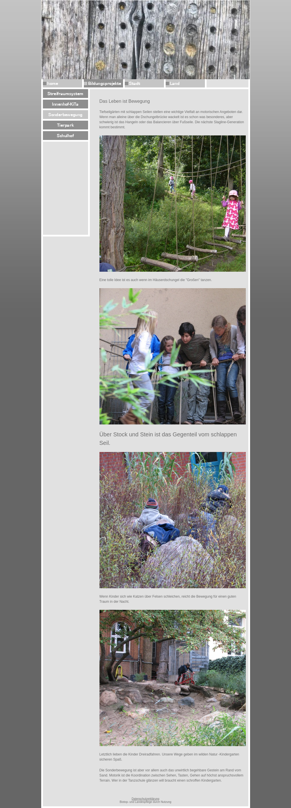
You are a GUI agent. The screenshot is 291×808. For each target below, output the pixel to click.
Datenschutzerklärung (145, 798)
